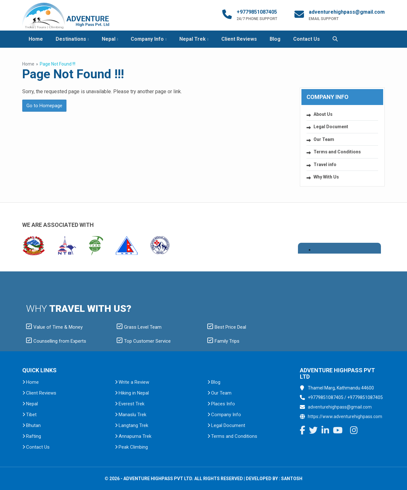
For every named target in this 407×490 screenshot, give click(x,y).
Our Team (324, 139)
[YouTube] (337, 431)
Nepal (108, 39)
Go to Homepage (44, 105)
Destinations (71, 39)
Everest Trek (131, 404)
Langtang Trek (133, 425)
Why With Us (326, 176)
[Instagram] (354, 431)
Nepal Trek (192, 39)
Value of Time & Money (54, 327)
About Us (323, 114)
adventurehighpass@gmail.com (347, 12)
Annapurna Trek (135, 436)
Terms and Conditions (337, 151)
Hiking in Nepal (134, 393)
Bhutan (33, 425)
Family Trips (223, 341)
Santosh (291, 478)
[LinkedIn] (325, 431)
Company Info (147, 39)
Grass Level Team (139, 327)
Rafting (33, 436)
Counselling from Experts (56, 341)
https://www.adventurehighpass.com (345, 416)
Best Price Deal (226, 327)
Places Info (223, 404)
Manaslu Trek (132, 414)
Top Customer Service (144, 341)
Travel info (325, 164)
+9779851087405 (257, 12)
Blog (275, 39)
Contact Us (306, 39)
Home (36, 39)
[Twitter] (313, 431)
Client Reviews (239, 39)
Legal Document (331, 126)
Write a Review (134, 382)
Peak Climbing (133, 447)
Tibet (31, 414)
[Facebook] (302, 431)
